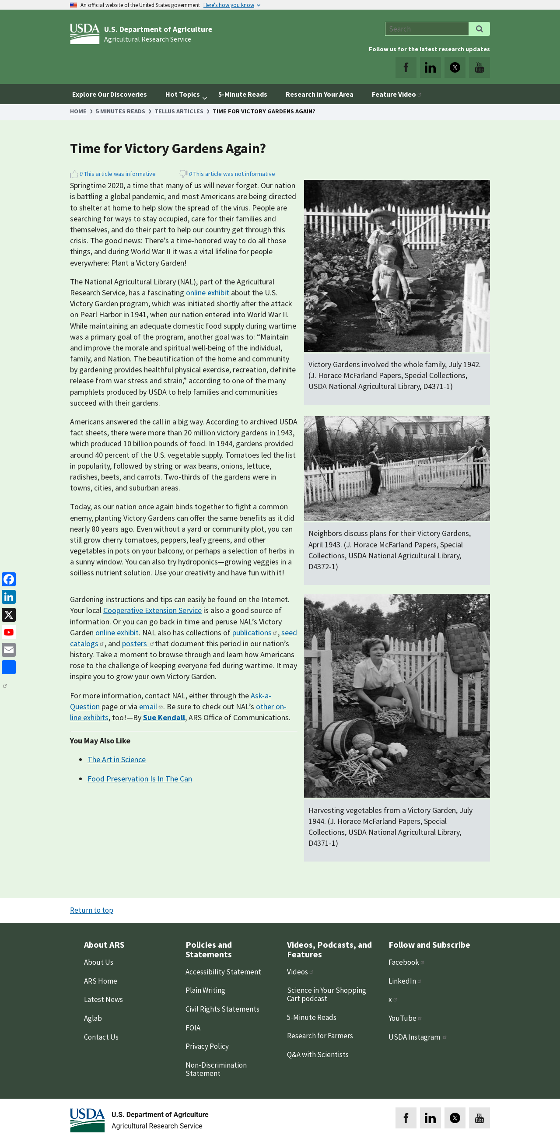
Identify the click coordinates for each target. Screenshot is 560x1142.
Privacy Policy (207, 1046)
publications (255, 632)
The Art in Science (117, 759)
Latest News (103, 999)
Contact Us (101, 1037)
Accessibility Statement (223, 972)
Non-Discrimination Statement (216, 1069)
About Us (98, 962)
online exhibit (207, 292)
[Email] (7, 649)
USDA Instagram (418, 1037)
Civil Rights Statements (222, 1009)
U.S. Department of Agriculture (158, 29)
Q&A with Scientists (318, 1054)
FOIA (193, 1028)
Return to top (91, 910)
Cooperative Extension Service (152, 610)
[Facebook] (7, 578)
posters (138, 643)
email (151, 706)
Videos (300, 972)
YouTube (405, 1018)
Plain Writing (205, 990)
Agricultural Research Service (147, 39)
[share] (7, 666)
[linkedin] (7, 596)
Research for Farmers (320, 1035)
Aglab (93, 1018)
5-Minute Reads (311, 1017)
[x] (7, 613)
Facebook (406, 962)
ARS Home (100, 981)
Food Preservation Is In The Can (140, 779)
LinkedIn (405, 981)
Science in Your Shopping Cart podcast (326, 994)
